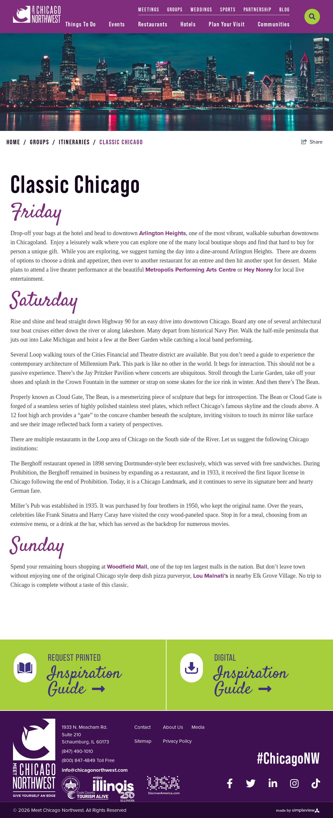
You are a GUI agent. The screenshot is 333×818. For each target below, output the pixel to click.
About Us (173, 759)
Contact (142, 759)
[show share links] (311, 174)
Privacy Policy (177, 773)
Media (198, 759)
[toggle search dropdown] (312, 16)
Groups (43, 174)
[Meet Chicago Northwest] (36, 14)
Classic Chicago (121, 174)
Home (17, 174)
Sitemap (143, 773)
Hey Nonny (258, 302)
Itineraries (77, 174)
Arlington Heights (162, 265)
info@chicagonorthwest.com (95, 802)
